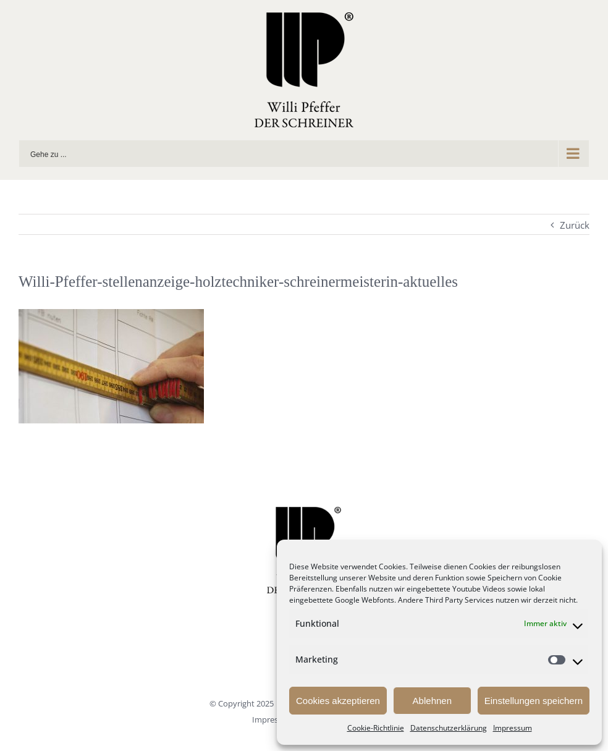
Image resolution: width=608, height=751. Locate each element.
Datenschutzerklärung (448, 728)
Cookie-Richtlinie (375, 728)
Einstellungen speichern (533, 700)
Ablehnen (432, 700)
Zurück (574, 225)
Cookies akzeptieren (338, 700)
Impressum (512, 728)
